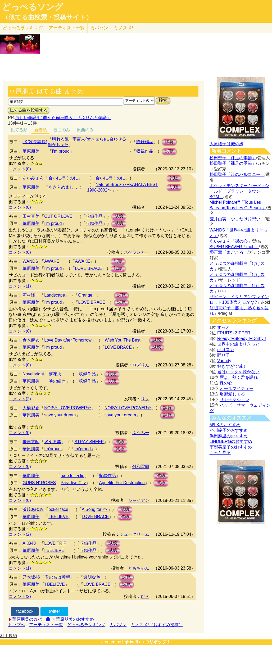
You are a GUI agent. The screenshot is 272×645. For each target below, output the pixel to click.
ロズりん (140, 365)
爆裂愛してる (232, 394)
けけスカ (225, 349)
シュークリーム (134, 534)
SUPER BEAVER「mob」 (234, 246)
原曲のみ (85, 130)
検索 (163, 100)
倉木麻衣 (30, 340)
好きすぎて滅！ (232, 366)
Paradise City (73, 482)
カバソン (99, 27)
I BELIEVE (58, 516)
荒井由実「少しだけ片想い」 (237, 219)
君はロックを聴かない (238, 372)
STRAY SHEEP (89, 441)
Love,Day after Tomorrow (67, 340)
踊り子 (223, 355)
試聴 (169, 141)
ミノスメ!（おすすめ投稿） (157, 625)
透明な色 (91, 577)
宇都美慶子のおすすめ (231, 447)
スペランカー (136, 252)
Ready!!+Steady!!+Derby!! (241, 338)
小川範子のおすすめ (229, 430)
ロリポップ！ (157, 642)
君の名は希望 (57, 577)
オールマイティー (236, 388)
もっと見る (220, 452)
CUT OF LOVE (58, 216)
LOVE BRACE (88, 268)
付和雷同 (140, 466)
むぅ (145, 596)
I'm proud (61, 151)
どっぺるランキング (86, 625)
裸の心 (226, 383)
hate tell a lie (72, 475)
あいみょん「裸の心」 (231, 241)
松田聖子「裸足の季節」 (233, 158)
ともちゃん (138, 568)
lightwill (130, 642)
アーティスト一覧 (46, 625)
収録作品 (144, 141)
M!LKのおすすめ (225, 425)
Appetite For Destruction (122, 482)
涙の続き (57, 381)
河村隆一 (30, 295)
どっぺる (23, 27)
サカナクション (234, 399)
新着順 (40, 130)
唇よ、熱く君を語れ (239, 377)
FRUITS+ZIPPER (233, 333)
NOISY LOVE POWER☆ (67, 408)
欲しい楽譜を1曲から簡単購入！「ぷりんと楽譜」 (63, 117)
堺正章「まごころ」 (229, 252)
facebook (24, 611)
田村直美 (30, 216)
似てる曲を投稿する (29, 110)
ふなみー (140, 432)
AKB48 (29, 543)
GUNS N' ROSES (39, 482)
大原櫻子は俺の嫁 (226, 144)
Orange (85, 295)
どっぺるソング (32, 7)
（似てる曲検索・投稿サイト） (47, 17)
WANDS (30, 261)
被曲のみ (61, 130)
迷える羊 (52, 441)
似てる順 (19, 130)
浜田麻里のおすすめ (229, 436)
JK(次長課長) (34, 141)
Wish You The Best (122, 340)
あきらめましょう (65, 187)
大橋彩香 (30, 408)
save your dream (60, 415)
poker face (58, 509)
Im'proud (52, 449)
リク (145, 399)
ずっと (223, 327)
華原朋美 (30, 151)
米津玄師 (30, 441)
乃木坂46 (31, 577)
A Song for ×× (95, 509)
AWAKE (51, 261)
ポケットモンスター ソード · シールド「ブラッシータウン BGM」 (239, 191)
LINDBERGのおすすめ (231, 441)
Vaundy (224, 360)
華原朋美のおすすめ (75, 619)
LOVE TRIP (55, 543)
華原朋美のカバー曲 (31, 619)
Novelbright (33, 374)
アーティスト (67, 27)
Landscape (54, 295)
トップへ (16, 625)
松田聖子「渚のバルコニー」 (237, 174)
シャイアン (138, 500)
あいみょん (33, 178)
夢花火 (55, 374)
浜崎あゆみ (33, 509)
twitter (54, 611)
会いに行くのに (63, 178)
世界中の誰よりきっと (238, 344)
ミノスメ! (123, 27)
